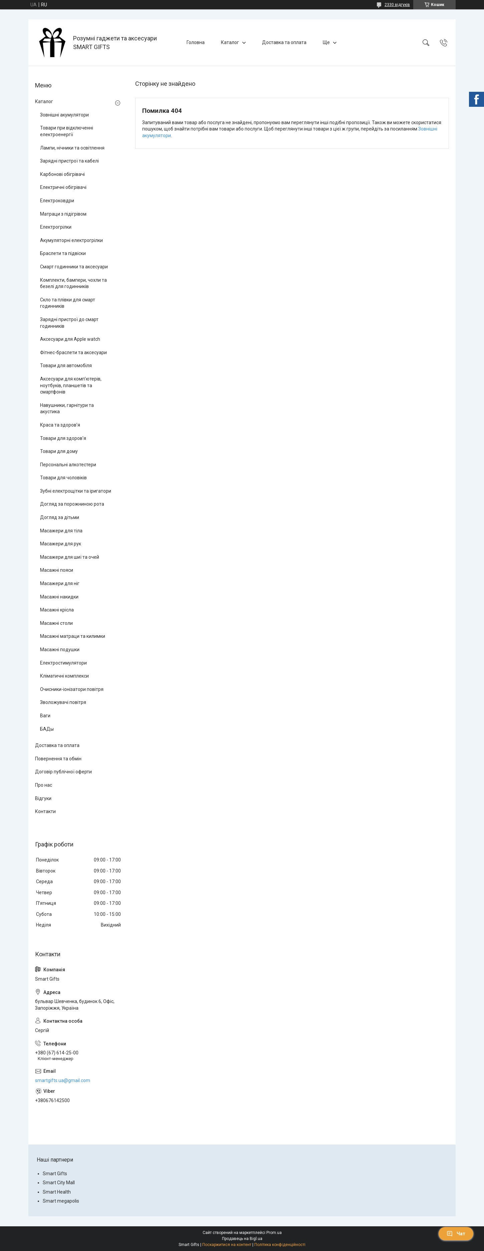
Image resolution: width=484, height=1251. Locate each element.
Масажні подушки (59, 649)
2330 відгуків (397, 4)
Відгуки (43, 798)
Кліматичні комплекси (64, 676)
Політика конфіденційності (279, 1244)
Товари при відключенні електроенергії (66, 131)
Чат (456, 1234)
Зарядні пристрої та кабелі (69, 161)
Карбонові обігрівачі (62, 174)
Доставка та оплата (284, 42)
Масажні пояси (56, 570)
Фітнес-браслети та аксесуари (73, 352)
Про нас (43, 785)
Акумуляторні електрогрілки (71, 240)
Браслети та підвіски (63, 253)
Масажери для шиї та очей (69, 557)
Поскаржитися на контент (226, 1244)
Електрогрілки (55, 227)
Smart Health (57, 1192)
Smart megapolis (61, 1201)
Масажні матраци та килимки (72, 636)
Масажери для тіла (61, 530)
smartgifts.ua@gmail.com (62, 1080)
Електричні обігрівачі (63, 187)
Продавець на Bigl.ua (242, 1238)
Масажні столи (56, 623)
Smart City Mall (59, 1182)
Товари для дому (59, 451)
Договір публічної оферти (63, 771)
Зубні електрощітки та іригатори (75, 491)
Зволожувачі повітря (63, 702)
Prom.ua (274, 1232)
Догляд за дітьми (59, 517)
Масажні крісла (57, 609)
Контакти (45, 811)
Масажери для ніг (59, 583)
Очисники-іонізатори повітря (71, 689)
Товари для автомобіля (66, 365)
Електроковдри (57, 200)
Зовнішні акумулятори (64, 114)
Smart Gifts (55, 1173)
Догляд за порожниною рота (72, 504)
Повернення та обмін (58, 758)
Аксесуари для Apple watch (70, 339)
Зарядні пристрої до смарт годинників (69, 323)
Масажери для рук (60, 543)
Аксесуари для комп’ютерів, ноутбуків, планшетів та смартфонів (70, 385)
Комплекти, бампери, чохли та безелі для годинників (73, 283)
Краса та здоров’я (60, 425)
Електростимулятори (63, 663)
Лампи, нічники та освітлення (72, 148)
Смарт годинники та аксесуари (74, 266)
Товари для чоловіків (63, 477)
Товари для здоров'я (63, 438)
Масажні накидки (59, 596)
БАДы (47, 729)
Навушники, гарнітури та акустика (67, 409)
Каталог (230, 42)
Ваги (45, 715)
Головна (196, 42)
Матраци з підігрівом (63, 214)
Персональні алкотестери (68, 464)
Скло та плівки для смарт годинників (67, 303)
